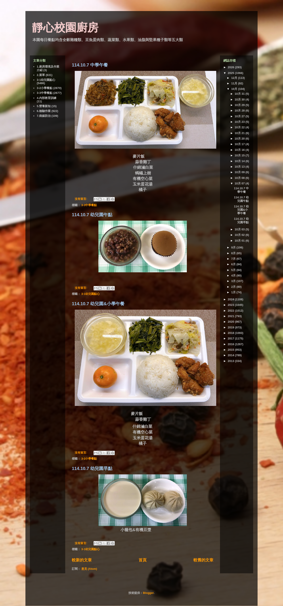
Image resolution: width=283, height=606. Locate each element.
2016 (231, 344)
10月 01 (240, 240)
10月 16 (240, 150)
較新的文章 (82, 560)
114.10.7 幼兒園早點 (92, 468)
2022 (231, 310)
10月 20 (240, 138)
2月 (234, 286)
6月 (234, 264)
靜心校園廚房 (65, 27)
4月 (234, 275)
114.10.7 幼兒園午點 (92, 214)
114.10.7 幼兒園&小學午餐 (98, 303)
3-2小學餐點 (89, 458)
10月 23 (240, 121)
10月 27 (240, 116)
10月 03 (240, 229)
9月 (234, 247)
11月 (234, 83)
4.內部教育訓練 (46, 98)
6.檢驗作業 (44, 111)
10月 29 (240, 105)
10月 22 (240, 127)
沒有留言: (81, 199)
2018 (231, 333)
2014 (231, 355)
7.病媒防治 (44, 115)
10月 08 (240, 178)
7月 (234, 258)
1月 (234, 292)
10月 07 (240, 183)
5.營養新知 (44, 106)
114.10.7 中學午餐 (90, 64)
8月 (234, 253)
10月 (234, 89)
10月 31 (240, 93)
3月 (234, 281)
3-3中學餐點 (89, 205)
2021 (231, 316)
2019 (231, 327)
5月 (234, 270)
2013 (231, 361)
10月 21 (240, 133)
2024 (231, 299)
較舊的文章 (203, 560)
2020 (231, 321)
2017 (231, 338)
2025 (231, 73)
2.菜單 (41, 75)
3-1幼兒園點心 (90, 293)
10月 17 (240, 144)
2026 (231, 67)
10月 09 (240, 172)
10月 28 (240, 110)
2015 (231, 349)
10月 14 (240, 161)
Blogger (148, 593)
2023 (231, 305)
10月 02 (240, 235)
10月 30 (240, 99)
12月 (234, 78)
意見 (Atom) (89, 568)
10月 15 (240, 155)
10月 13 (240, 166)
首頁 (143, 560)
